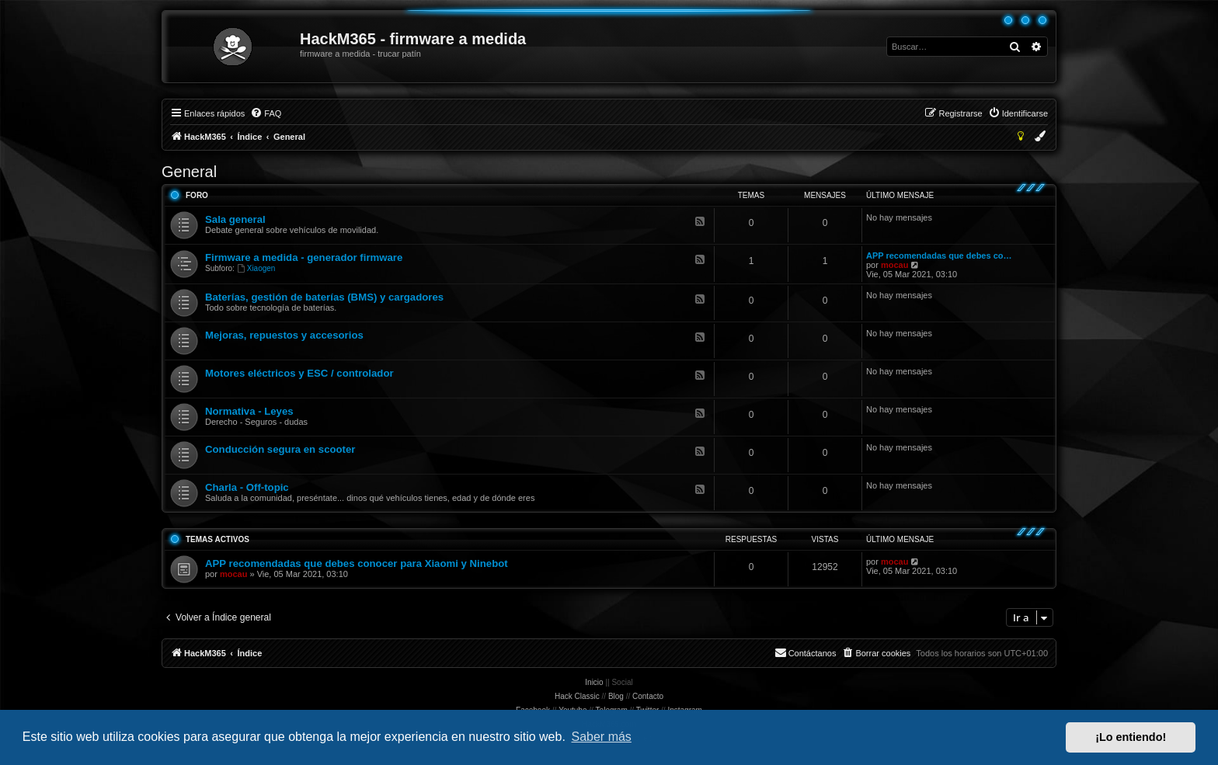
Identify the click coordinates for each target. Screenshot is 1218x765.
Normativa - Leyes (249, 411)
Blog (616, 696)
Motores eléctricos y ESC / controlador (299, 373)
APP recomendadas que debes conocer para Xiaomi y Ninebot (356, 563)
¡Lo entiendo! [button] (1130, 737)
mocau (894, 264)
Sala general (235, 219)
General (189, 171)
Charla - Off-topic (247, 487)
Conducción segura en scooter (280, 449)
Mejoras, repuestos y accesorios (284, 335)
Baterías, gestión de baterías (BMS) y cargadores (324, 297)
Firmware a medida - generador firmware (303, 257)
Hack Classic (577, 696)
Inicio (594, 682)
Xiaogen (256, 268)
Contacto (647, 696)
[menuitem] (265, 113)
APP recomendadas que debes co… (938, 255)
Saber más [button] (602, 736)
